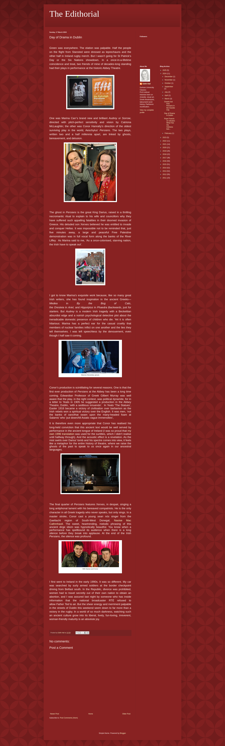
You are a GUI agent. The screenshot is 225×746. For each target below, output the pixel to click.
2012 (165, 174)
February (168, 133)
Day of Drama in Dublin (169, 114)
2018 (165, 154)
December (169, 77)
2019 (165, 151)
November (169, 80)
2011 (165, 178)
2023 (165, 137)
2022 (165, 141)
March (167, 99)
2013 (165, 171)
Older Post (126, 714)
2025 (165, 70)
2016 (165, 161)
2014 (165, 168)
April (166, 95)
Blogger (123, 733)
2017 (165, 158)
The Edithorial (74, 14)
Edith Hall (147, 84)
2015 (165, 164)
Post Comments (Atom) (69, 718)
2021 (165, 144)
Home (90, 714)
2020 (165, 148)
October (168, 83)
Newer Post (54, 714)
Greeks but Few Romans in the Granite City (169, 106)
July (166, 92)
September (169, 87)
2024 (165, 74)
